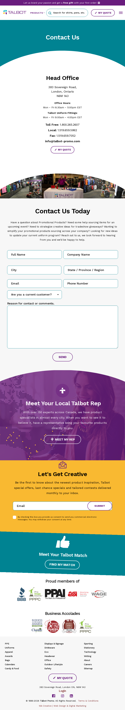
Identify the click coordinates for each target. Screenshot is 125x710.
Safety (47, 668)
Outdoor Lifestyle (53, 664)
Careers (88, 664)
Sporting (88, 643)
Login (62, 690)
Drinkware (49, 647)
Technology (90, 652)
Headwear (49, 656)
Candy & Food (12, 668)
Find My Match (62, 563)
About (87, 660)
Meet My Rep (63, 439)
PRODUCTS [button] (36, 13)
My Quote (103, 12)
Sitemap (88, 668)
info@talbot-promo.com (62, 141)
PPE (7, 643)
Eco (46, 652)
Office (47, 660)
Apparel (9, 652)
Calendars (10, 664)
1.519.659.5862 (67, 130)
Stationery (89, 647)
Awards (9, 656)
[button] (50, 13)
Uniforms (9, 647)
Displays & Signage (54, 643)
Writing (87, 656)
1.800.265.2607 (70, 124)
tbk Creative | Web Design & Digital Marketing (62, 705)
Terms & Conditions (88, 700)
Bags (7, 660)
